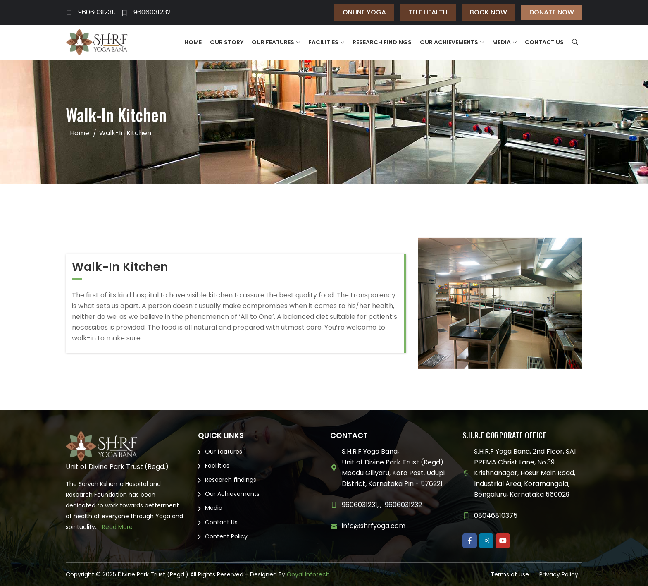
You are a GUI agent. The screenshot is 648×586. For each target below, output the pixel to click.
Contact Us (544, 42)
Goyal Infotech (308, 574)
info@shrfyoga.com (373, 526)
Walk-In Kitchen (125, 133)
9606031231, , (361, 504)
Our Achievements (449, 42)
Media (501, 42)
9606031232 (146, 12)
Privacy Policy (558, 574)
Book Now (488, 12)
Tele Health (428, 12)
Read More (117, 527)
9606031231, (90, 12)
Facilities (323, 42)
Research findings (382, 42)
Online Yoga (364, 12)
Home (193, 42)
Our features (273, 42)
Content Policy (226, 536)
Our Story (226, 42)
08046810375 (495, 515)
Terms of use (510, 574)
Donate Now (551, 12)
